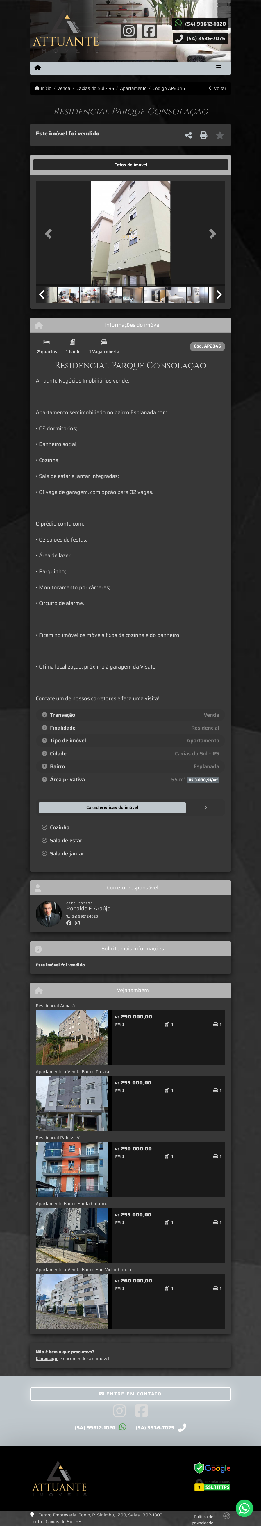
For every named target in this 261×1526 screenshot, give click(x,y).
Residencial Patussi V (58, 1137)
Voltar (217, 88)
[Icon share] (129, 30)
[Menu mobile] (38, 68)
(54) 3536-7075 (206, 38)
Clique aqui (47, 1358)
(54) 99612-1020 (205, 24)
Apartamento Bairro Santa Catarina (72, 1203)
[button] (50, 234)
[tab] (54, 164)
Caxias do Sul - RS (95, 88)
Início (43, 88)
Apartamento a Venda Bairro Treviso (73, 1071)
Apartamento (133, 88)
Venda (63, 88)
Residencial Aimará (55, 1005)
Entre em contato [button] (130, 1393)
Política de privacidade (202, 1519)
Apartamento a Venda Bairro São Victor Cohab (83, 1269)
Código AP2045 (169, 88)
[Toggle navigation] (218, 68)
